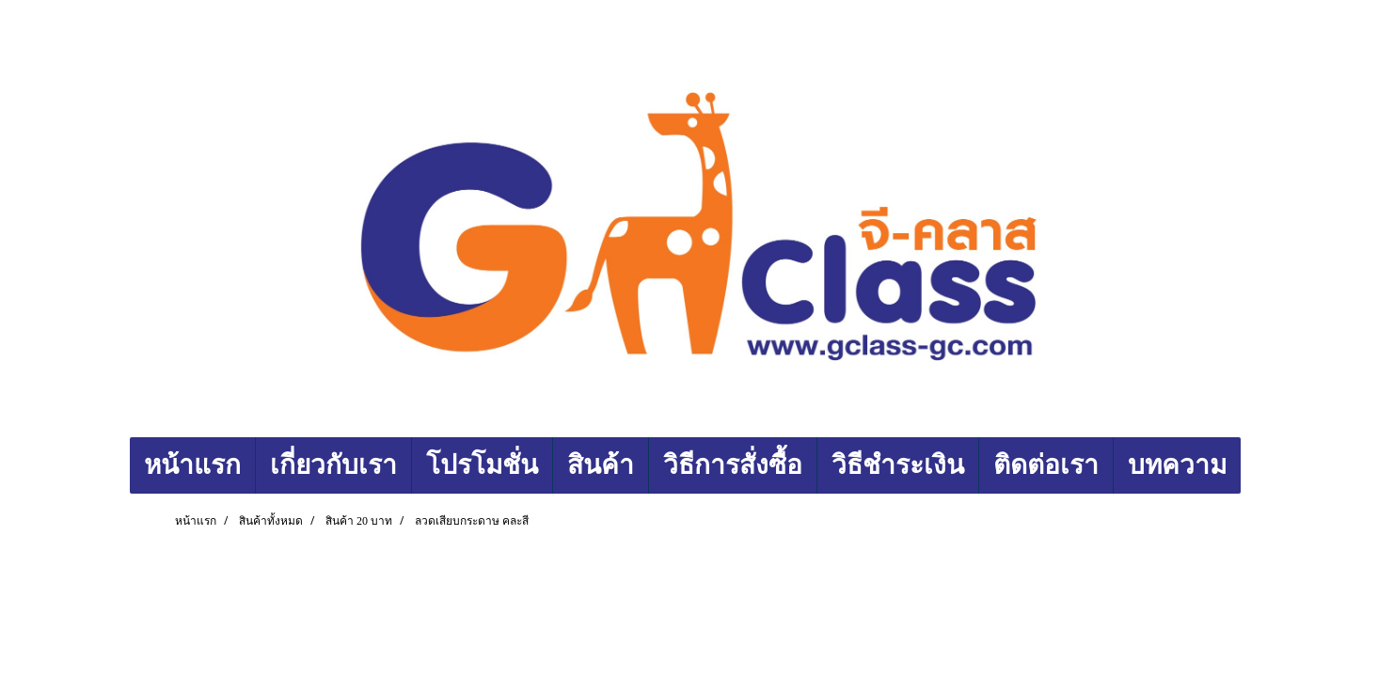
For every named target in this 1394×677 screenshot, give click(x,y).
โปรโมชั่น (482, 465)
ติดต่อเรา (1046, 465)
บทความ (1177, 465)
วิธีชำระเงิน (898, 465)
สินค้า (600, 465)
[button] (1257, 465)
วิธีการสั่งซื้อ (732, 465)
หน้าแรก (192, 465)
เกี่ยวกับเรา (333, 465)
